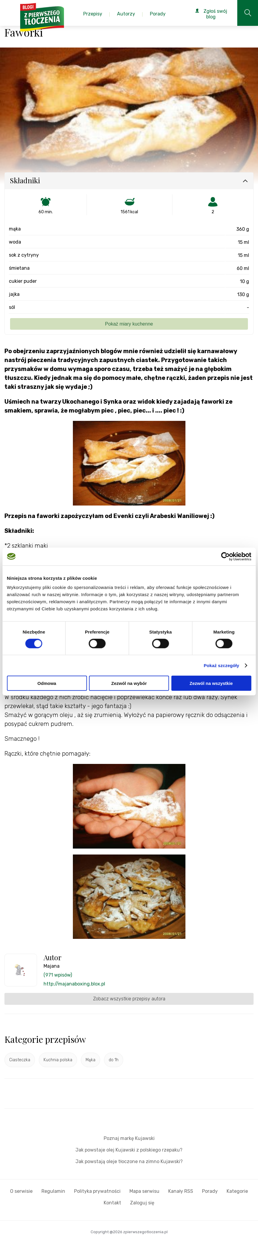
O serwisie (21, 1191)
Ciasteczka (19, 1059)
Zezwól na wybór (129, 683)
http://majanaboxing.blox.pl (74, 984)
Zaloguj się (142, 1203)
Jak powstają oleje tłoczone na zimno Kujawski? (129, 1161)
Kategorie (237, 1191)
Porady (210, 1191)
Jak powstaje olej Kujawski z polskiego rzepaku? (129, 1150)
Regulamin (53, 1191)
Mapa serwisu (144, 1191)
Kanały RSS (180, 1191)
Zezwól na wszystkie (211, 683)
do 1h (113, 1059)
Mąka (90, 1059)
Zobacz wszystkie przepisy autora (129, 999)
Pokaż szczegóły (221, 665)
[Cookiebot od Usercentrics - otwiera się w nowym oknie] (225, 556)
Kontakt (112, 1203)
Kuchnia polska (58, 1059)
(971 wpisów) (58, 975)
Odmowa (46, 683)
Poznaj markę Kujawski (129, 1138)
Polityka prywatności (97, 1191)
